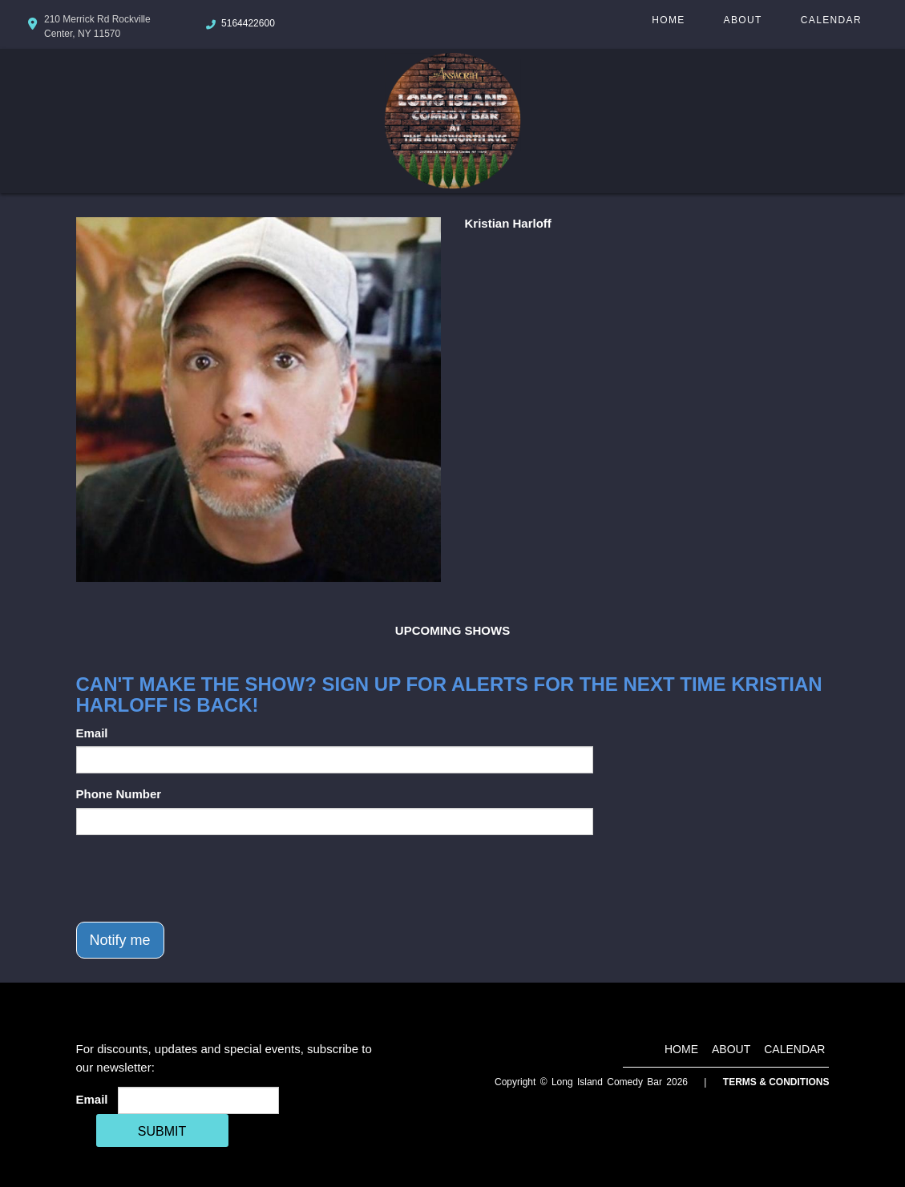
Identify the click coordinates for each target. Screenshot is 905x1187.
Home (668, 20)
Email (92, 733)
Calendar (831, 20)
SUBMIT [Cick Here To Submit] (162, 1131)
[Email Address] (198, 1100)
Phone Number (119, 794)
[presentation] (198, 878)
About (743, 20)
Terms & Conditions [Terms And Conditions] (776, 1082)
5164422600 (248, 23)
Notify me (120, 940)
